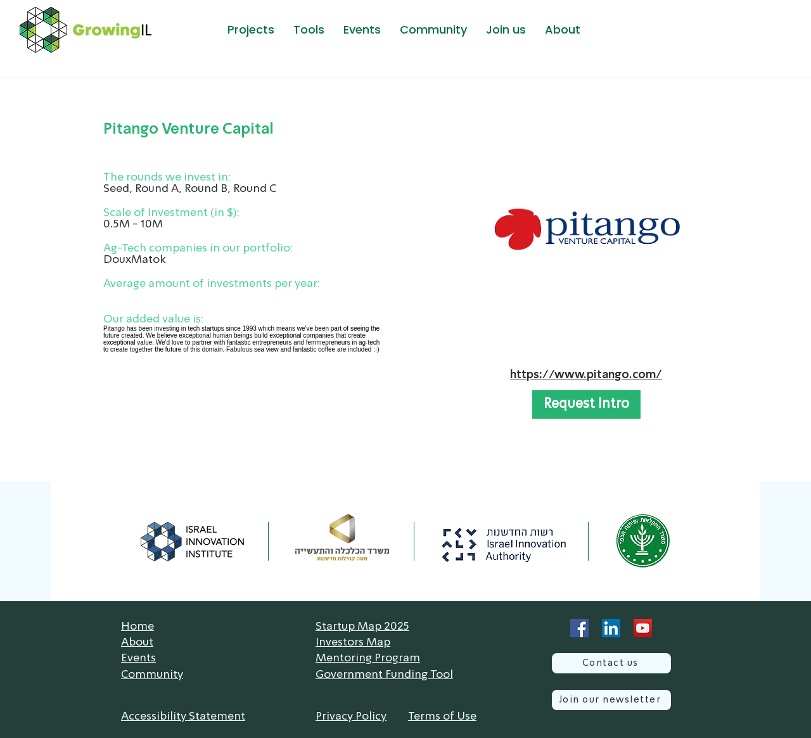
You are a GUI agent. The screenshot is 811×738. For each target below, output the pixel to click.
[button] (250, 30)
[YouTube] (643, 628)
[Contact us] (611, 663)
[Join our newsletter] (611, 700)
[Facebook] (579, 628)
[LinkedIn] (611, 628)
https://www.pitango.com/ (586, 375)
